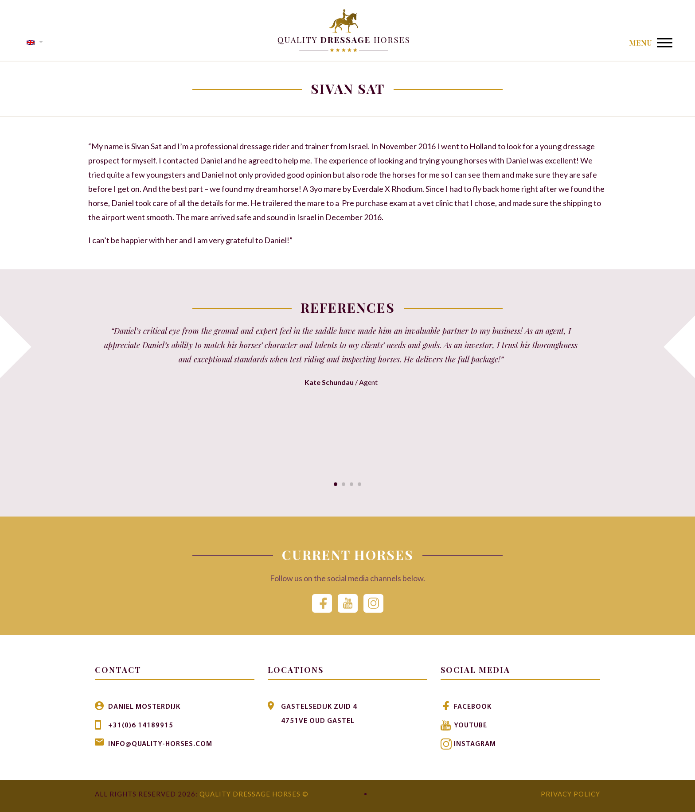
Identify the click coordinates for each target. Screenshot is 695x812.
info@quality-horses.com (160, 744)
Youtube (470, 725)
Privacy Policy (570, 794)
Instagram (475, 744)
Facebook (473, 707)
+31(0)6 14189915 (140, 725)
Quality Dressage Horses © (253, 794)
